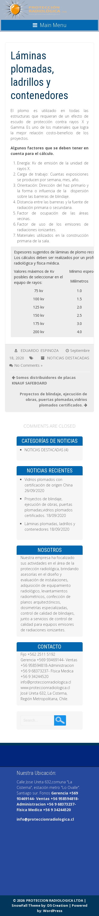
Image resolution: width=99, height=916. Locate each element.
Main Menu (53, 25)
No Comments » (28, 365)
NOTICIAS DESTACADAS (68, 357)
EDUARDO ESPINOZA (40, 350)
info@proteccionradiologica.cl (45, 819)
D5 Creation (57, 905)
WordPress (52, 910)
